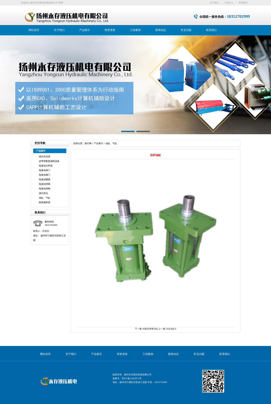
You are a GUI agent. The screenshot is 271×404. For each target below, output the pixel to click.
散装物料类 (44, 202)
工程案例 (135, 30)
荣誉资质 (110, 30)
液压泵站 (43, 193)
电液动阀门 (44, 175)
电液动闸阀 (44, 188)
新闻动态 (160, 30)
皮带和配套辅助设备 (49, 161)
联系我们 (243, 2)
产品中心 (228, 2)
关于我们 (214, 2)
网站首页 (34, 30)
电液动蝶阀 (44, 179)
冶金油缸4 (171, 328)
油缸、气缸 (44, 197)
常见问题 (186, 30)
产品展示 (84, 30)
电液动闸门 (44, 170)
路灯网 (88, 143)
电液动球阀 (44, 184)
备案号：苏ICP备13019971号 (127, 378)
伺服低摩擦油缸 (150, 328)
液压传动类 (44, 156)
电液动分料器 (46, 165)
